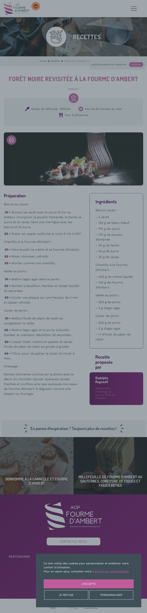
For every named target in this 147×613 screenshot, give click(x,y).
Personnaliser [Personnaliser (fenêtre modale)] (111, 594)
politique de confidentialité (110, 571)
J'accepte (89, 583)
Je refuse (66, 594)
